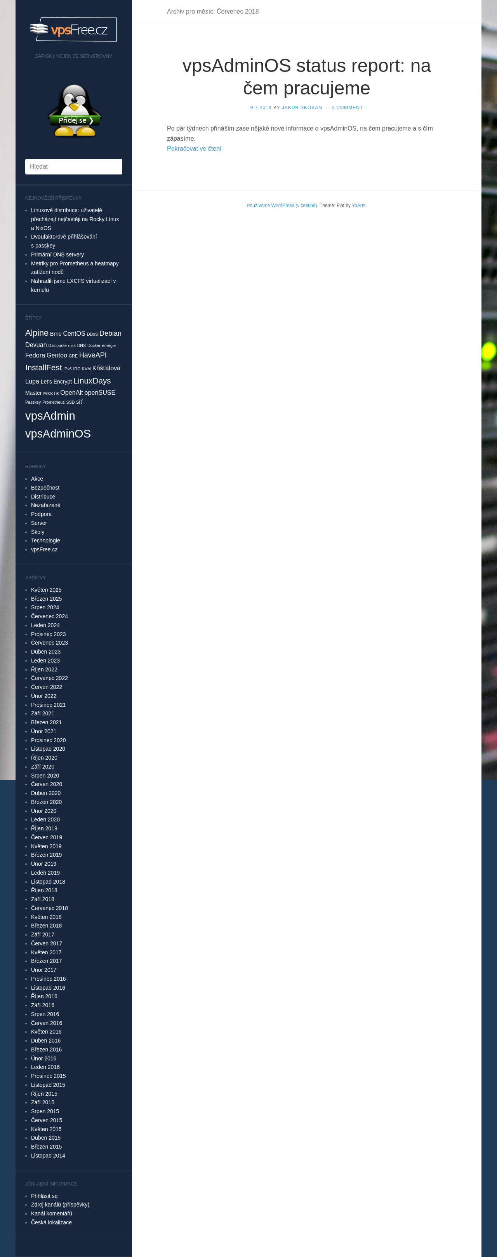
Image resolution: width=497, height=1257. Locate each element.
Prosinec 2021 (48, 705)
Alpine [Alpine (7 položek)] (37, 333)
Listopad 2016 (48, 988)
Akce (37, 479)
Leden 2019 (45, 873)
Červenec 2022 (49, 678)
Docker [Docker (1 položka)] (94, 345)
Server (39, 523)
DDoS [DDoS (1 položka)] (92, 334)
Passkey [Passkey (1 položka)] (33, 402)
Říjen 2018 (44, 890)
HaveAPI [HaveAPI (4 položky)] (93, 355)
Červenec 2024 (49, 616)
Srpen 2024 (45, 607)
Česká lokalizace (51, 1222)
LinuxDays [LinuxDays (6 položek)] (92, 380)
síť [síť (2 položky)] (79, 402)
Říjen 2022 (44, 669)
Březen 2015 (46, 1147)
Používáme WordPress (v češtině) (282, 205)
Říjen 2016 (44, 996)
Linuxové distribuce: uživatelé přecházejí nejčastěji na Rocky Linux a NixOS (75, 219)
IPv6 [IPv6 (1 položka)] (67, 368)
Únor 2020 (43, 811)
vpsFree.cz (44, 549)
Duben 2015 (46, 1138)
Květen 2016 (46, 1032)
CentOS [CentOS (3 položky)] (74, 333)
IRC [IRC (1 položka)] (76, 368)
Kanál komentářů (51, 1213)
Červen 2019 (46, 837)
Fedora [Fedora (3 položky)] (35, 355)
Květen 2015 (46, 1129)
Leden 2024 (45, 625)
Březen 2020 (46, 802)
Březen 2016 (46, 1049)
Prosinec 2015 (48, 1076)
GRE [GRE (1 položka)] (73, 356)
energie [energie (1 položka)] (109, 345)
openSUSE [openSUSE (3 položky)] (100, 392)
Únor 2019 (43, 864)
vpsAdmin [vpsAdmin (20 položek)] (50, 415)
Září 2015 (42, 1102)
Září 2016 (42, 1005)
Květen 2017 (46, 952)
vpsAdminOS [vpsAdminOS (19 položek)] (58, 433)
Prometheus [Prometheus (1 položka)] (53, 402)
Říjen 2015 (44, 1094)
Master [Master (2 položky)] (33, 393)
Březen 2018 (46, 925)
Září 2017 (42, 934)
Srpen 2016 (45, 1014)
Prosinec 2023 (48, 634)
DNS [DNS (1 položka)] (81, 345)
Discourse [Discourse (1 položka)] (58, 345)
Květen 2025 (46, 590)
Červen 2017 (46, 943)
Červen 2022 (46, 687)
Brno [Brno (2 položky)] (55, 334)
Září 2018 (42, 899)
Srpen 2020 (45, 775)
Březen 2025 (46, 599)
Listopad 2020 (48, 749)
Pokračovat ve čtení (194, 148)
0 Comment (347, 107)
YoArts (358, 205)
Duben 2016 (46, 1040)
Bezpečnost (45, 488)
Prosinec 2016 (48, 979)
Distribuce (43, 496)
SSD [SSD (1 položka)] (70, 402)
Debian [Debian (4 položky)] (110, 333)
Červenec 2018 (49, 908)
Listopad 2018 (48, 882)
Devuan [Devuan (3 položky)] (36, 344)
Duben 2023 (46, 652)
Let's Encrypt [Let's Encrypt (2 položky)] (56, 381)
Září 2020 (42, 767)
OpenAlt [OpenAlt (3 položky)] (71, 392)
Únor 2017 (43, 970)
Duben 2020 (46, 793)
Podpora (41, 514)
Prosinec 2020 (48, 740)
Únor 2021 (43, 731)
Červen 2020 (46, 784)
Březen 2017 (46, 961)
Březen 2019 (46, 855)
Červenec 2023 (49, 643)
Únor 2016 (43, 1058)
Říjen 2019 (44, 828)
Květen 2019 (46, 846)
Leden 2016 (45, 1067)
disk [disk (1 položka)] (72, 345)
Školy (37, 532)
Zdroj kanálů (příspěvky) (60, 1204)
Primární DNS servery (57, 254)
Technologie (45, 540)
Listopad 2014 (48, 1155)
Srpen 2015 (45, 1111)
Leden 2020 (45, 819)
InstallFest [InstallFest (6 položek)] (43, 367)
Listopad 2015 (48, 1085)
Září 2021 (42, 713)
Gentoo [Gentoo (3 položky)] (57, 355)
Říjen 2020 (44, 758)
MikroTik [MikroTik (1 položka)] (51, 393)
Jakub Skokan (302, 107)
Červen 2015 (46, 1120)
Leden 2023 (45, 660)
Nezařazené (46, 505)
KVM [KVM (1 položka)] (86, 368)
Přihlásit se (44, 1196)
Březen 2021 (46, 722)
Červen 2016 (46, 1023)
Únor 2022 (43, 696)
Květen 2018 (46, 917)
